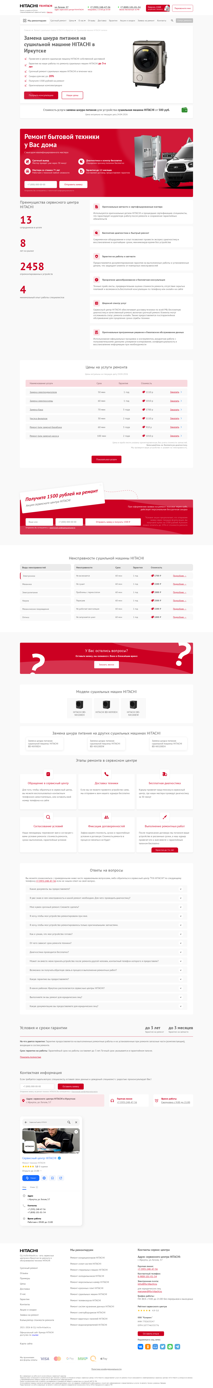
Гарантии (113, 20)
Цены (72, 20)
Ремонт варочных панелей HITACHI (89, 1318)
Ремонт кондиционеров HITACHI (87, 1257)
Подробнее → (179, 576)
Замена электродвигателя (43, 392)
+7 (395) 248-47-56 (100, 7)
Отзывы (91, 20)
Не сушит (80, 584)
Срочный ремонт (58, 20)
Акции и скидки (127, 20)
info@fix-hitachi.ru (147, 1283)
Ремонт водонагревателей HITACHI (88, 1324)
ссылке (35, 1335)
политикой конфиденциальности (62, 527)
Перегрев (80, 600)
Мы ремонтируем (34, 20)
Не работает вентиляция (87, 609)
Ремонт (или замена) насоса (44, 435)
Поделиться (140, 1346)
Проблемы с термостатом (88, 592)
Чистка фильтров (38, 418)
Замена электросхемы (41, 400)
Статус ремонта (184, 20)
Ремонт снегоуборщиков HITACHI (87, 1312)
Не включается (83, 575)
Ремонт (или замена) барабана (46, 427)
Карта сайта (26, 1343)
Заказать (176, 391)
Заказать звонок (106, 664)
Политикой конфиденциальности (85, 1091)
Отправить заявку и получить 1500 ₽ (113, 522)
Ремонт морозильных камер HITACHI (89, 1282)
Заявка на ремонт (146, 20)
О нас (82, 20)
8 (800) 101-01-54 (147, 1276)
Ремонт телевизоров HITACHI (85, 1300)
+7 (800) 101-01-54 (130, 7)
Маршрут (31, 1178)
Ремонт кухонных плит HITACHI (86, 1288)
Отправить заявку (73, 184)
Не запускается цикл (85, 617)
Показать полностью (30, 1057)
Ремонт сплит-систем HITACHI (85, 1263)
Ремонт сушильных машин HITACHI (88, 1294)
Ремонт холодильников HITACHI (87, 1275)
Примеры (25, 1278)
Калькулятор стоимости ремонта (37, 1320)
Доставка (102, 20)
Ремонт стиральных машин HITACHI (89, 1269)
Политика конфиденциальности (106, 1369)
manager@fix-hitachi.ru (150, 1291)
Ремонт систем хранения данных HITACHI (92, 1306)
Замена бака (36, 409)
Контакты (161, 20)
